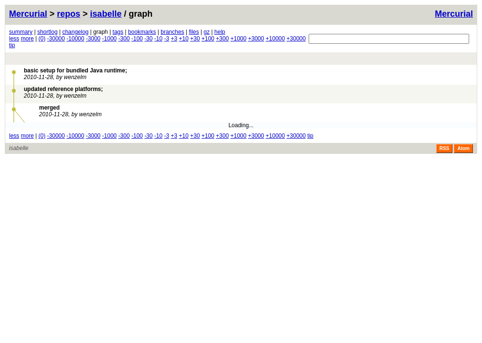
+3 (174, 38)
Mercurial (454, 14)
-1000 (109, 38)
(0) (42, 38)
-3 (167, 38)
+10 (184, 38)
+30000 (296, 38)
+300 (222, 38)
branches (172, 32)
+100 (207, 38)
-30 (148, 38)
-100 (137, 38)
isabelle (105, 14)
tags (117, 32)
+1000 (239, 38)
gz (207, 32)
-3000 (93, 38)
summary (20, 32)
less (14, 38)
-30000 (56, 38)
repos (68, 14)
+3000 (256, 38)
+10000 (275, 38)
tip (12, 45)
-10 (158, 38)
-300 (124, 38)
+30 (195, 38)
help (219, 32)
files (194, 32)
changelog (75, 32)
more (27, 38)
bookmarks (142, 32)
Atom (463, 148)
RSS (445, 148)
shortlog (47, 32)
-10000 (75, 38)
